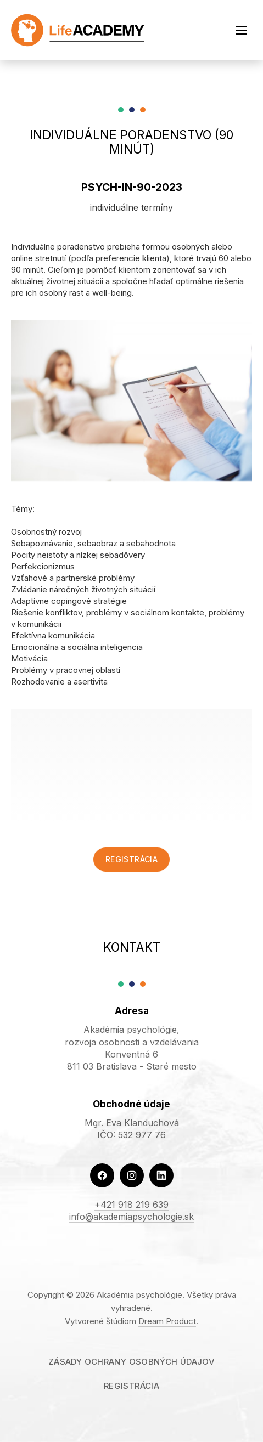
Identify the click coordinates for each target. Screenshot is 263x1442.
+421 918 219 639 (131, 1204)
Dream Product (167, 1321)
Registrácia (131, 859)
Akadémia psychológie (139, 1295)
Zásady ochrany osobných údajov (131, 1361)
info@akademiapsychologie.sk (131, 1216)
